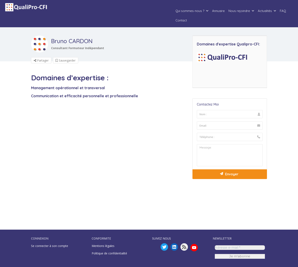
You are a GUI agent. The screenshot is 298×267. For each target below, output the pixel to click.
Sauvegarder (66, 60)
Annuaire (218, 11)
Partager (41, 60)
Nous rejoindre (239, 11)
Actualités (265, 11)
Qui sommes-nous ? (189, 11)
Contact (181, 20)
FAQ (283, 11)
